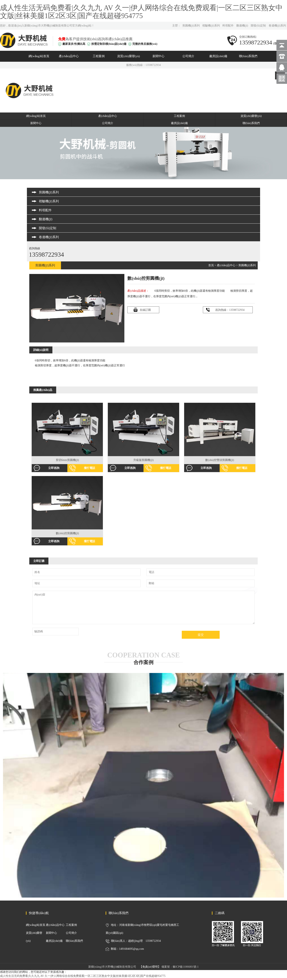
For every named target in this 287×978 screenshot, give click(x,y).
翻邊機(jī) (242, 25)
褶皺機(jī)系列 (211, 25)
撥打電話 (89, 468)
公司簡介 (188, 56)
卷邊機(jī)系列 (277, 25)
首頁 (211, 265)
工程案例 (99, 56)
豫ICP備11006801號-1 (186, 966)
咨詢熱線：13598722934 (230, 309)
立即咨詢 (53, 468)
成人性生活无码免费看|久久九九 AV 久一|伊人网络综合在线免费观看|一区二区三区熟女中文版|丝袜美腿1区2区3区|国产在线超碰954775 (141, 12)
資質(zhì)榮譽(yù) (128, 56)
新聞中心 (158, 56)
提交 (201, 634)
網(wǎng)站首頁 (39, 56)
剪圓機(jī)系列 (191, 25)
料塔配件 (228, 25)
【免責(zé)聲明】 (150, 966)
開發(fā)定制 (258, 25)
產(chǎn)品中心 (69, 56)
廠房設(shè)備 (218, 56)
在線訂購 (145, 309)
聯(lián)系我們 (248, 56)
